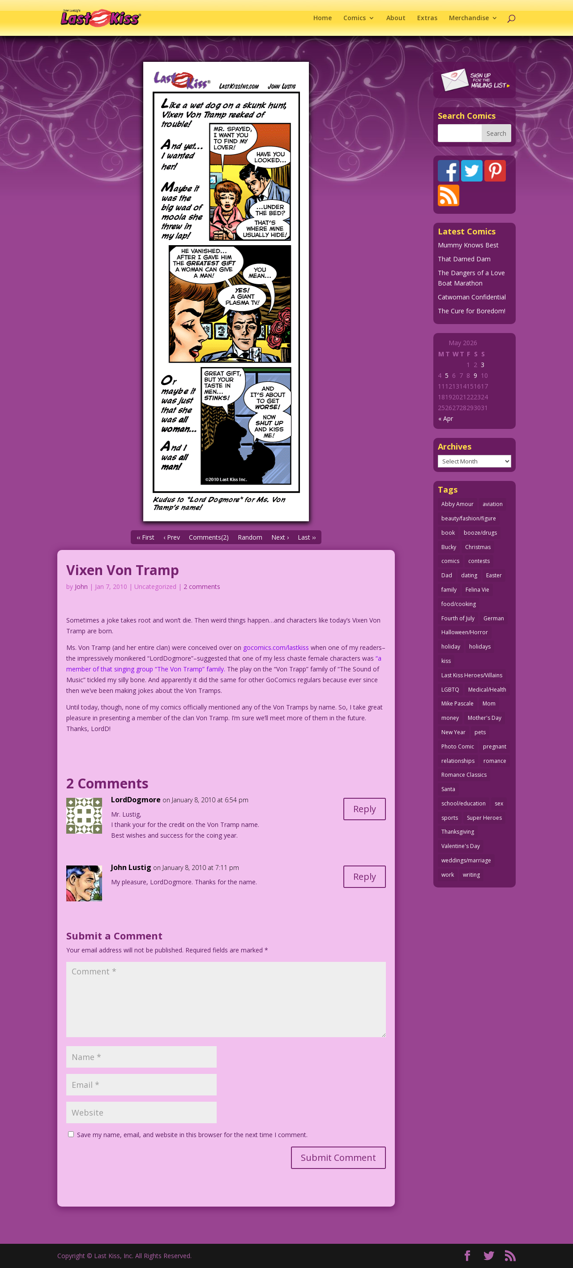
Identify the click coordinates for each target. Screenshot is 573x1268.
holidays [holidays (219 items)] (480, 646)
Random (250, 537)
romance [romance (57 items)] (494, 761)
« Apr (445, 418)
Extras (427, 18)
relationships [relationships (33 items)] (458, 761)
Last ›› (307, 537)
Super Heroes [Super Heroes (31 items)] (484, 818)
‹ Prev (171, 537)
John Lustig (131, 867)
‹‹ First (145, 537)
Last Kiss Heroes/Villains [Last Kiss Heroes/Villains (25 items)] (471, 675)
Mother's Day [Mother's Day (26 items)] (484, 718)
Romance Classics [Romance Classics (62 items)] (464, 775)
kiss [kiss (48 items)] (446, 661)
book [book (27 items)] (448, 533)
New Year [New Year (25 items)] (453, 732)
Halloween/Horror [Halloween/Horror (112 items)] (464, 632)
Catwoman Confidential (472, 297)
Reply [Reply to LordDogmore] (364, 809)
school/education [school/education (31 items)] (463, 803)
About (396, 18)
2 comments (202, 586)
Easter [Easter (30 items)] (494, 575)
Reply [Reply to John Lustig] (364, 876)
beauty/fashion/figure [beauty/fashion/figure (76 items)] (468, 518)
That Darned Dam (464, 259)
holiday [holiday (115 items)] (450, 646)
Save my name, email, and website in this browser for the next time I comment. (192, 1134)
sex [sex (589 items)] (499, 803)
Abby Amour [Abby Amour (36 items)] (457, 504)
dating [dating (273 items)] (469, 575)
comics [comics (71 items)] (450, 561)
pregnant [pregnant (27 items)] (494, 746)
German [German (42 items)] (493, 618)
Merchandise (469, 18)
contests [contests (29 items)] (479, 561)
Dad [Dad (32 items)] (446, 575)
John (81, 586)
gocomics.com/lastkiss (276, 647)
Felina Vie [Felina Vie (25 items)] (477, 589)
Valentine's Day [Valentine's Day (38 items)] (460, 846)
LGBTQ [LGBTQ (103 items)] (450, 689)
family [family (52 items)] (449, 589)
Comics (354, 18)
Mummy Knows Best (468, 245)
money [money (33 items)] (450, 718)
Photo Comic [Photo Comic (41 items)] (457, 746)
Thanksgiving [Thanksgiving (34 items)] (457, 831)
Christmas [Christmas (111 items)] (478, 547)
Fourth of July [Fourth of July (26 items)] (458, 618)
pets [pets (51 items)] (480, 732)
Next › (280, 537)
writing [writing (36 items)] (471, 875)
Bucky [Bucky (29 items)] (448, 547)
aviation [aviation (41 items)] (493, 504)
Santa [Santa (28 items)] (448, 789)
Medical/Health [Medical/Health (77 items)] (487, 689)
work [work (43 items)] (447, 875)
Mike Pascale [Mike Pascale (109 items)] (457, 703)
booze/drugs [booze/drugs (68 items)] (480, 533)
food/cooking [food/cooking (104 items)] (458, 604)
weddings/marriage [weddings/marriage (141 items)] (466, 860)
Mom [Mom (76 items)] (489, 703)
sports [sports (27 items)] (449, 818)
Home (322, 18)
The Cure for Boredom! (471, 311)
